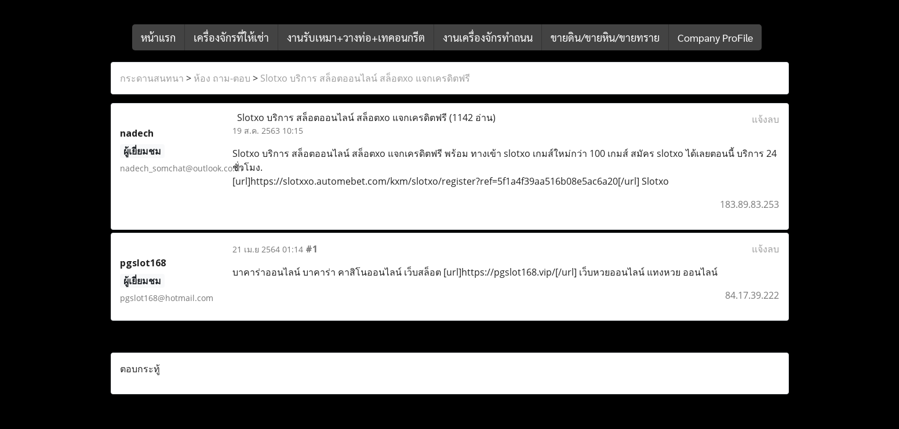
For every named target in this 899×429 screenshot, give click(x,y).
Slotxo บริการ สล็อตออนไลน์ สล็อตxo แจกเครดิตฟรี (365, 78)
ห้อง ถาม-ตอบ (222, 78)
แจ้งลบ (765, 119)
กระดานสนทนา (152, 78)
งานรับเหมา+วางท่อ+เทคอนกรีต (356, 37)
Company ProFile (715, 37)
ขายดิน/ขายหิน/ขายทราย (605, 37)
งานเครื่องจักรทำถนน (488, 37)
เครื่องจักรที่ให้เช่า (231, 37)
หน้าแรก (158, 37)
